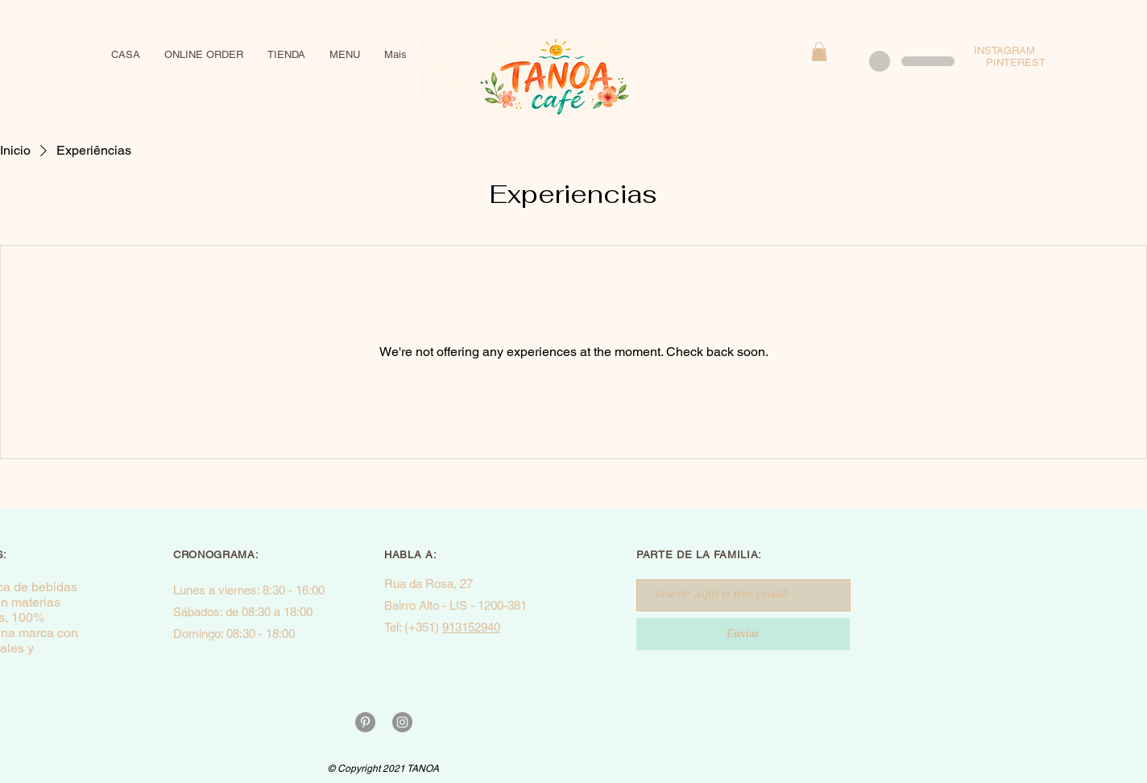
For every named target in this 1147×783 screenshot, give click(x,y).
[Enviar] (743, 634)
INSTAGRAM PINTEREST (1016, 56)
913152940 (471, 627)
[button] (819, 51)
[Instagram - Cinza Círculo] (402, 722)
